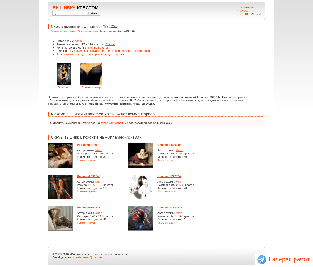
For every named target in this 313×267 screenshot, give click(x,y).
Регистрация (250, 14)
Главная (246, 7)
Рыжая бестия (87, 144)
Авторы (72, 31)
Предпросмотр (91, 87)
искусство (84, 54)
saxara (78, 50)
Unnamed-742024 (169, 176)
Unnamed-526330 (169, 144)
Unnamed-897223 (88, 207)
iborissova (90, 50)
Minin (78, 41)
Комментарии (86, 160)
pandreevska (123, 50)
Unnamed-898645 (88, 176)
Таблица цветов (98, 47)
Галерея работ (289, 259)
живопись (70, 54)
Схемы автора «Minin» (88, 31)
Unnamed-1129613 (169, 207)
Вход (244, 10)
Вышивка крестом (59, 31)
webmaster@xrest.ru (89, 257)
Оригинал (64, 87)
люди (107, 54)
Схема (109, 44)
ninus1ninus (105, 50)
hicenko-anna (141, 50)
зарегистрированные (114, 122)
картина (97, 54)
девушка (118, 54)
